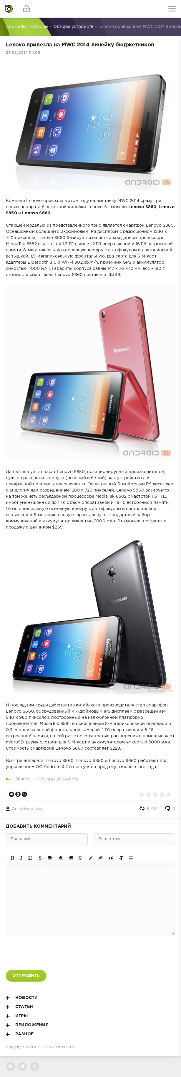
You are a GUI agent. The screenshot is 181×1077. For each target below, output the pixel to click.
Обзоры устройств (58, 779)
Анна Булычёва (27, 808)
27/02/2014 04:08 (23, 52)
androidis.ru (63, 1047)
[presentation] (50, 952)
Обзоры (22, 779)
